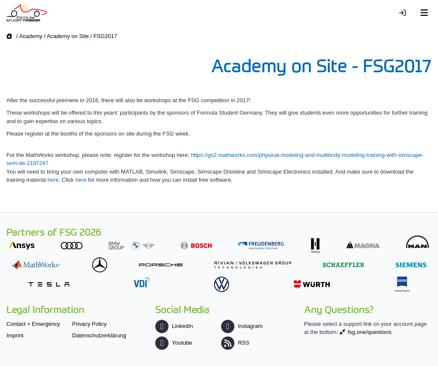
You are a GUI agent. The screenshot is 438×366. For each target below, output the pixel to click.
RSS (235, 342)
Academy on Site (68, 36)
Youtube (173, 342)
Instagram (242, 326)
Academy (30, 36)
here (53, 180)
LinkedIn (174, 326)
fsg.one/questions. (370, 332)
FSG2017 (105, 36)
